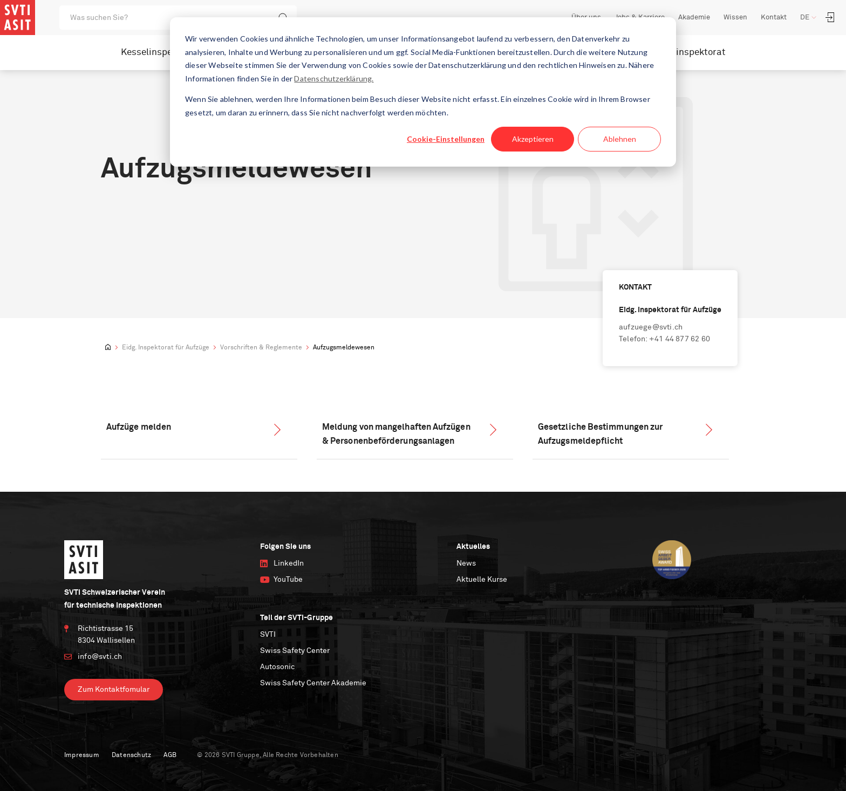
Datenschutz (131, 755)
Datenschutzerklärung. (333, 78)
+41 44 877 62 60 (679, 339)
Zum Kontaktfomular (113, 689)
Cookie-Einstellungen (446, 138)
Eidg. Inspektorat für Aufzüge (165, 348)
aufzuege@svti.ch (651, 327)
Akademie (694, 17)
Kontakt (774, 17)
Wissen (735, 17)
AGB (169, 755)
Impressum (81, 755)
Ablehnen (619, 138)
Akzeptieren (533, 138)
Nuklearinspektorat (684, 52)
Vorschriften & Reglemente (261, 348)
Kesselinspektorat (160, 52)
